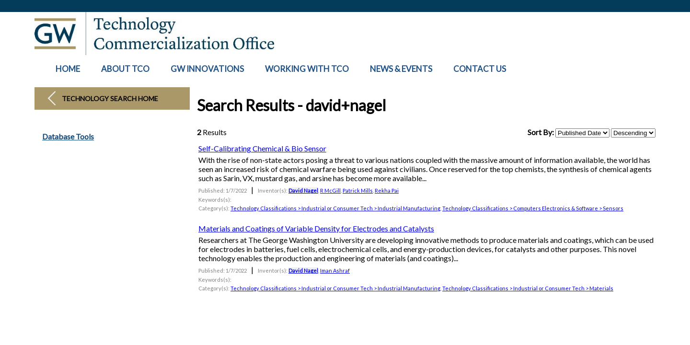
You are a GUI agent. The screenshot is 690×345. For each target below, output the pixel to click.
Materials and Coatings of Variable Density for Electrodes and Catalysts (316, 228)
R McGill (330, 190)
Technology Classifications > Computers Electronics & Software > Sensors (532, 208)
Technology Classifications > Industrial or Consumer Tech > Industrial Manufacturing (335, 208)
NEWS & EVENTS (401, 69)
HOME (68, 69)
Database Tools (68, 136)
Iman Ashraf (335, 270)
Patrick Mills (358, 190)
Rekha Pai (387, 190)
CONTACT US (479, 69)
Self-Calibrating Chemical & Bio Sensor (262, 148)
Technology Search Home (110, 98)
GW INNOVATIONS (207, 69)
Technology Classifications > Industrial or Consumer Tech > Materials (527, 288)
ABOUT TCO (125, 69)
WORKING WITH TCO (307, 69)
